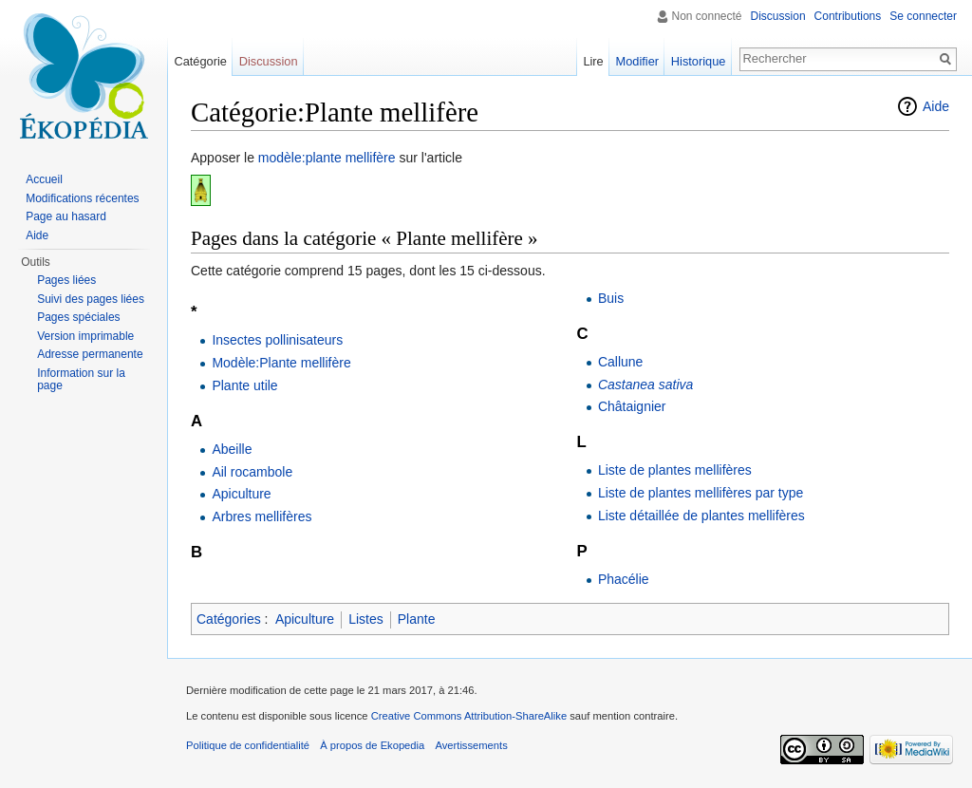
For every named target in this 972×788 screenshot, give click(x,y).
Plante (417, 619)
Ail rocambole (252, 471)
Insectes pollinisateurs (277, 339)
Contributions (848, 16)
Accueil (44, 179)
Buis (611, 298)
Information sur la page (81, 379)
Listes (365, 619)
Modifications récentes (82, 198)
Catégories (228, 619)
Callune (620, 361)
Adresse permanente (89, 354)
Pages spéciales (78, 317)
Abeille (232, 449)
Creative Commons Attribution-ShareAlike (469, 716)
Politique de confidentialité (247, 745)
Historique (698, 61)
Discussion (778, 16)
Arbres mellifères (261, 516)
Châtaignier (632, 406)
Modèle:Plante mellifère (281, 362)
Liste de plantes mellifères (675, 470)
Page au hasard (66, 216)
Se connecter (923, 16)
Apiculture (241, 493)
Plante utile (244, 385)
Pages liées (66, 280)
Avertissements (471, 745)
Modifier (638, 61)
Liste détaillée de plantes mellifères (701, 515)
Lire (593, 61)
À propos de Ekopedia (372, 745)
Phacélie (623, 579)
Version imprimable (85, 336)
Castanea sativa (645, 384)
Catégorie (200, 61)
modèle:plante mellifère (327, 157)
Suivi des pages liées (90, 299)
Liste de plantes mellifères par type (700, 492)
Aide (936, 106)
